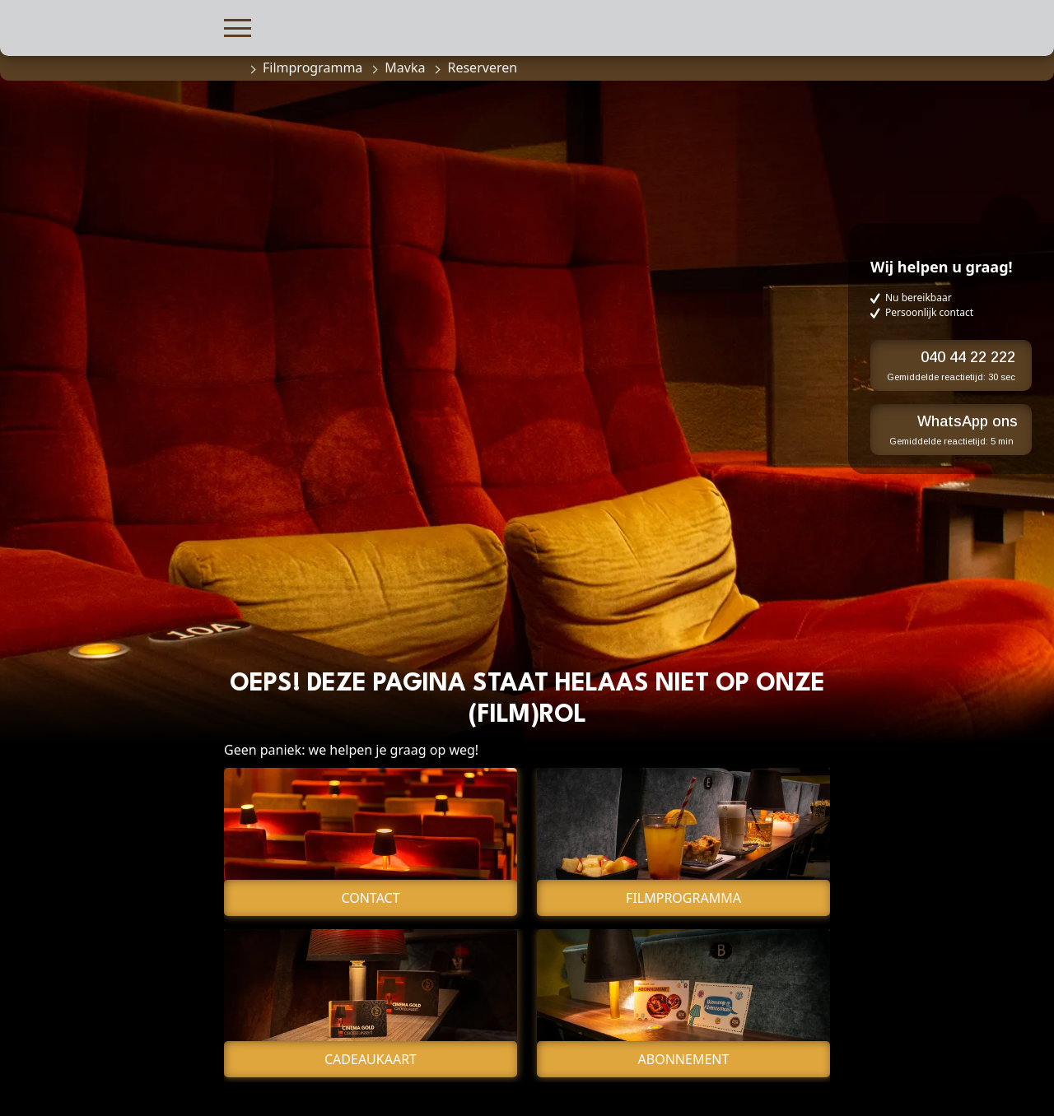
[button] (237, 26)
